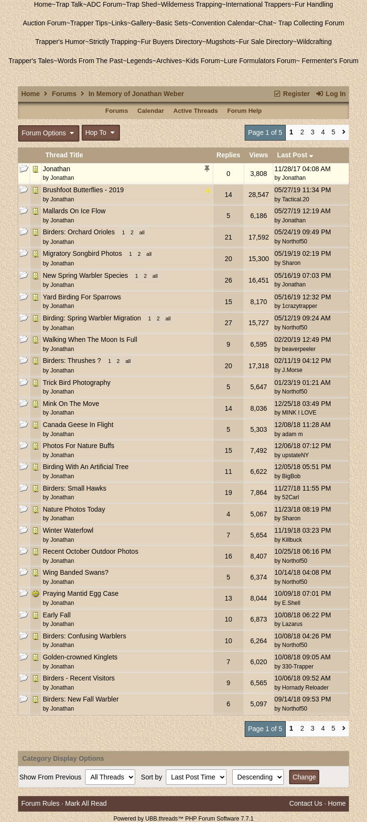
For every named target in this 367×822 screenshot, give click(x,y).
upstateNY (295, 455)
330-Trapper (297, 666)
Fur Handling (314, 4)
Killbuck (292, 540)
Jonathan (56, 169)
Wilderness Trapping (191, 4)
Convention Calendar (223, 23)
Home (43, 4)
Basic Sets (172, 23)
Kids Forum (203, 61)
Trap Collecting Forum (311, 23)
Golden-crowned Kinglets (80, 657)
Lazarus (292, 624)
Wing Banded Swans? (75, 572)
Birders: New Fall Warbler (81, 699)
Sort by (152, 777)
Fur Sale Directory (266, 41)
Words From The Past (89, 61)
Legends (139, 61)
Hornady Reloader (305, 687)
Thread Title (64, 155)
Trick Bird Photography (76, 382)
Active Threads (195, 110)
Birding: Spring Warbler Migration (92, 318)
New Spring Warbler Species (85, 275)
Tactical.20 (295, 199)
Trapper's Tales (31, 61)
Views (258, 155)
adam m (292, 434)
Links (119, 23)
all (141, 232)
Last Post (295, 155)
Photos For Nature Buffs (78, 445)
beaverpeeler (298, 349)
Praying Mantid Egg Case (81, 593)
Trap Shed (141, 4)
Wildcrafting (314, 41)
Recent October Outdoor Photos (90, 551)
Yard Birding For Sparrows (82, 297)
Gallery (141, 23)
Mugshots (220, 41)
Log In (330, 94)
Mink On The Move (71, 403)
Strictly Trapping (113, 41)
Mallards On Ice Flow (74, 211)
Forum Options (49, 133)
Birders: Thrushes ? (72, 360)
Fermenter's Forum (329, 61)
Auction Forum (44, 23)
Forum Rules (40, 803)
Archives (169, 61)
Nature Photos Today (74, 509)
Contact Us (305, 803)
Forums (64, 94)
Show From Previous (51, 777)
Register (291, 94)
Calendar (150, 110)
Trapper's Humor (60, 41)
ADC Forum (104, 4)
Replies (228, 155)
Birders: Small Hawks (74, 488)
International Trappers (258, 4)
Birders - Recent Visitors (79, 678)
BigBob (291, 476)
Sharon (291, 263)
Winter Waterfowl (68, 530)
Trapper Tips (89, 23)
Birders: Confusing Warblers (84, 636)
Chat (266, 23)
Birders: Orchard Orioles (79, 232)
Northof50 (294, 241)
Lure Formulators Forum (260, 61)
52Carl (290, 497)
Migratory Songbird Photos (82, 253)
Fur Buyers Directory (171, 41)
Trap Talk (69, 4)
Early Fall (56, 615)
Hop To (101, 132)
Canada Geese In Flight (78, 424)
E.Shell (291, 603)
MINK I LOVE (299, 412)
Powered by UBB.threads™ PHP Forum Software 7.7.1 (183, 818)
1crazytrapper (299, 306)
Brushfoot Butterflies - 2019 (83, 190)
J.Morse (292, 370)
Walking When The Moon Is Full (90, 339)
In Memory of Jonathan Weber (136, 94)
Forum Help (244, 110)
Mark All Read (86, 803)
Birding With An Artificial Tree (86, 467)
